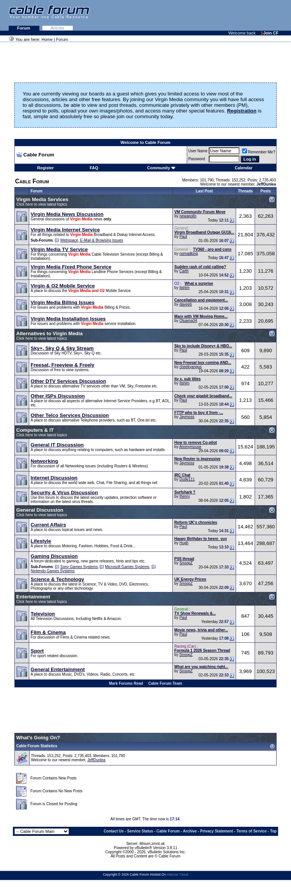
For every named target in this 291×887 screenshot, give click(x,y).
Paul (183, 236)
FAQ (94, 168)
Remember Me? (258, 152)
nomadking (188, 253)
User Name (198, 151)
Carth (183, 271)
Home (47, 39)
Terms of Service (251, 831)
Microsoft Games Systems (127, 567)
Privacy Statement (216, 831)
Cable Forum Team (165, 683)
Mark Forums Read (126, 683)
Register (45, 168)
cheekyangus (190, 367)
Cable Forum (168, 831)
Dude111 (187, 479)
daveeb (185, 304)
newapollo (187, 216)
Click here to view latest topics (41, 204)
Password (196, 159)
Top (273, 831)
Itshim (184, 288)
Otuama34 (188, 321)
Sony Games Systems (79, 567)
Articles (57, 28)
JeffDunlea (97, 760)
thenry (184, 496)
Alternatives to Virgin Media (49, 333)
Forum (24, 28)
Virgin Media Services (42, 199)
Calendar (243, 168)
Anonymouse (190, 447)
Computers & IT (35, 430)
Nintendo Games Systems (53, 571)
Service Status (140, 831)
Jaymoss (186, 417)
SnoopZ (185, 563)
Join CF (269, 33)
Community (161, 168)
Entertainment (33, 597)
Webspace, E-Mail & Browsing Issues (91, 240)
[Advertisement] (198, 15)
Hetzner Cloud (177, 874)
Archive (190, 831)
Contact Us (114, 831)
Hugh (183, 543)
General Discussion (39, 510)
